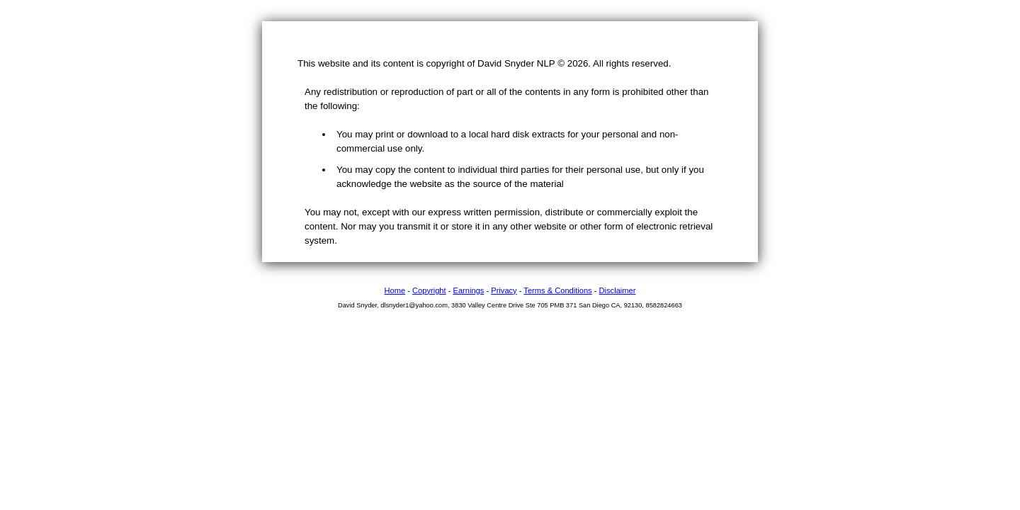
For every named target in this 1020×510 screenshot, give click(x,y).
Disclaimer (617, 290)
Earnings (468, 290)
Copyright (429, 290)
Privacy (503, 290)
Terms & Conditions (557, 290)
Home (395, 290)
